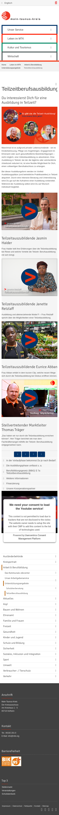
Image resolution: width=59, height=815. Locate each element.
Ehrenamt (8, 615)
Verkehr (7, 676)
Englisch (8, 3)
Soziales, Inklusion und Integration (21, 654)
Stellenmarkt (7, 787)
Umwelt (7, 665)
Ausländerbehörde (13, 556)
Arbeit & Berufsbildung (33, 65)
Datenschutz (17, 806)
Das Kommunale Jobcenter (17, 572)
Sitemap (45, 806)
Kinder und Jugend (13, 637)
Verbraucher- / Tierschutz (17, 670)
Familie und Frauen (13, 620)
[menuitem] (29, 29)
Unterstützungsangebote (11, 68)
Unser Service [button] (29, 29)
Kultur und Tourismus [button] (29, 47)
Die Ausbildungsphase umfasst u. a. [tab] (24, 465)
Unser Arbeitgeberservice (17, 578)
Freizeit (7, 626)
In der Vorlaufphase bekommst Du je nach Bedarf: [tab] (31, 460)
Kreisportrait (9, 562)
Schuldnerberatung (14, 588)
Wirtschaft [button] (29, 56)
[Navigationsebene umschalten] (56, 556)
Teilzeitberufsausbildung (17, 593)
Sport (6, 659)
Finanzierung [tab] (12, 483)
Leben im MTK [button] (29, 38)
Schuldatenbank (8, 794)
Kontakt (37, 806)
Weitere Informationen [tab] (17, 478)
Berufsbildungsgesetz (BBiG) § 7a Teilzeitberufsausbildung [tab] (23, 471)
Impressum (6, 806)
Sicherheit (8, 648)
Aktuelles (8, 598)
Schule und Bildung (13, 643)
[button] (17, 454)
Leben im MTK (15, 65)
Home (4, 65)
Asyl (5, 604)
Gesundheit (9, 631)
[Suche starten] (56, 3)
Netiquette (28, 806)
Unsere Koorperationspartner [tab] (20, 488)
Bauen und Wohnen (13, 609)
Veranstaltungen (8, 790)
